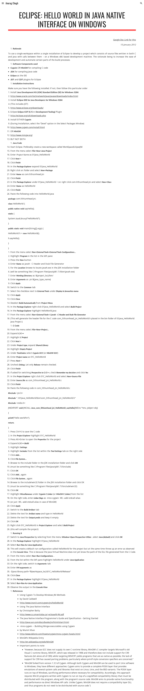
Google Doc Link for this (124, 39)
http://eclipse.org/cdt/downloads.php (28, 115)
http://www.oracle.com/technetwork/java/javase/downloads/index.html (44, 96)
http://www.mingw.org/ (21, 135)
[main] (72, 21)
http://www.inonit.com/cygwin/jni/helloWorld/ (41, 602)
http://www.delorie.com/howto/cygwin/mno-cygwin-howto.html (50, 634)
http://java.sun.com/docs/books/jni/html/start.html (44, 622)
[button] (3, 3)
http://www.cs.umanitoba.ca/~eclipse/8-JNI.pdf (42, 614)
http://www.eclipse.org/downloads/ (26, 107)
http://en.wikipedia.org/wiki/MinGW (37, 641)
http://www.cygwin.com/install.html (27, 127)
